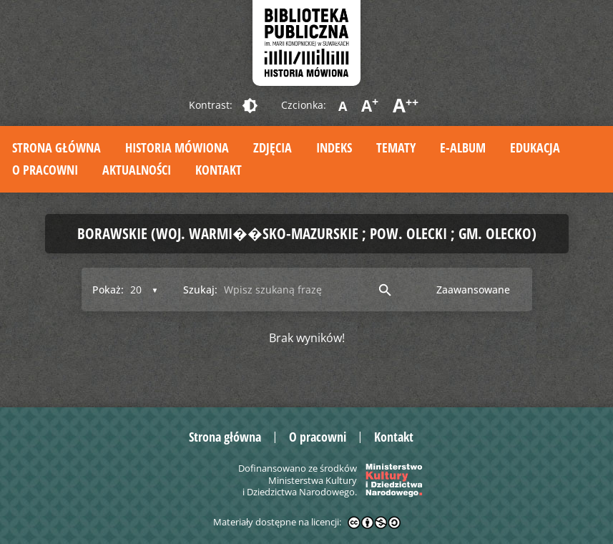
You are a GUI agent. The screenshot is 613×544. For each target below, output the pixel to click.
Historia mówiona (177, 147)
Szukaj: (200, 289)
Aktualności (136, 169)
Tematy (396, 147)
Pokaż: (108, 289)
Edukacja (535, 147)
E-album (463, 147)
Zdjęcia (272, 147)
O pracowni (45, 169)
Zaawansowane (473, 289)
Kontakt (218, 169)
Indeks (334, 147)
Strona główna (56, 147)
